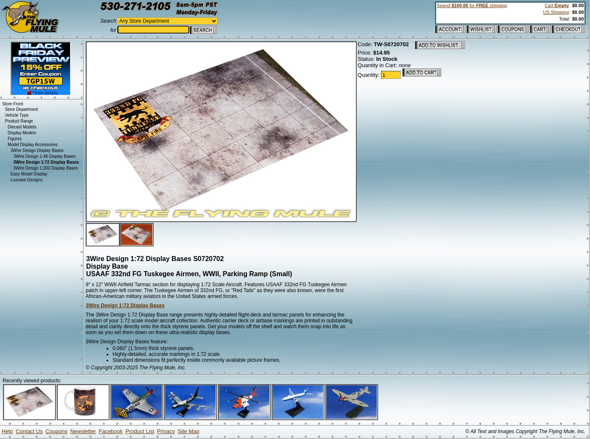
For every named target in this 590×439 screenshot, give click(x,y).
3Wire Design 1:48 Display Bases (44, 156)
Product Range (19, 121)
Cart (557, 5)
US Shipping (556, 12)
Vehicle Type (17, 115)
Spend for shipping (472, 5)
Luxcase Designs (26, 180)
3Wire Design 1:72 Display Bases (125, 305)
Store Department (21, 109)
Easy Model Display (28, 174)
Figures (14, 138)
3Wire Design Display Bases (36, 150)
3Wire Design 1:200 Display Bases (45, 168)
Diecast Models (22, 127)
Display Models (22, 133)
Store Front (12, 104)
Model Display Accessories (32, 144)
